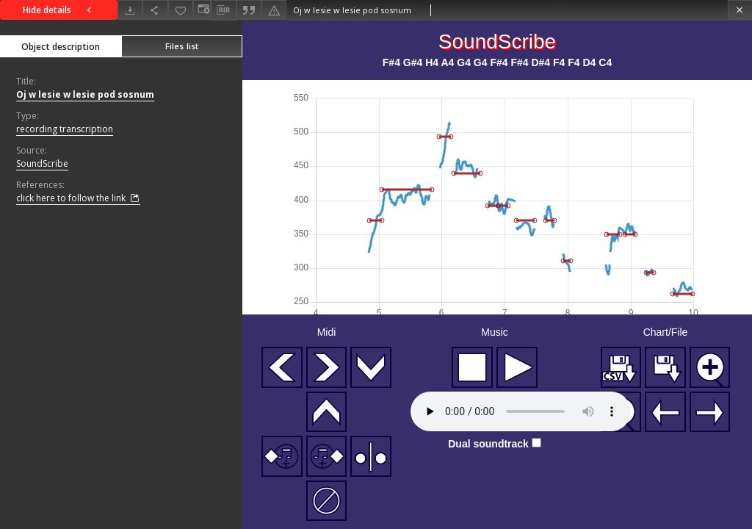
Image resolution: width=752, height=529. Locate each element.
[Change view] (202, 10)
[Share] (154, 10)
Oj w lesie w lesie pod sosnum (85, 94)
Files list (181, 45)
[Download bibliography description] (223, 10)
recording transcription (64, 129)
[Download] (130, 10)
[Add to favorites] (180, 10)
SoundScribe (42, 163)
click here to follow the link (78, 198)
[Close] (740, 10)
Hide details (59, 10)
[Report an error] (273, 10)
